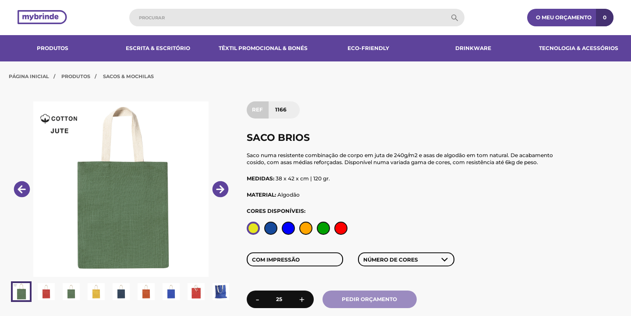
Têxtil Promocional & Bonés (263, 48)
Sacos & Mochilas (128, 76)
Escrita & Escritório (158, 48)
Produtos (52, 48)
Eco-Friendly (368, 48)
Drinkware (473, 48)
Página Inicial (29, 76)
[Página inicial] (42, 17)
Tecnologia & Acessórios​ (578, 48)
